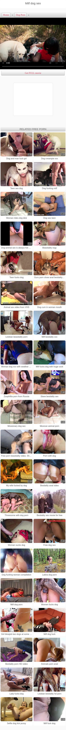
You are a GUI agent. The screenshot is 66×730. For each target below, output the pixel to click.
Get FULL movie (33, 73)
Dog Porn (20, 15)
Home (6, 15)
